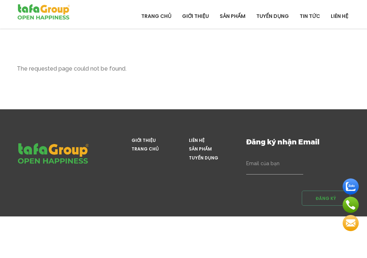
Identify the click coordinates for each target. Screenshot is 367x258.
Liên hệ (339, 16)
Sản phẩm (233, 16)
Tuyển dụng (272, 16)
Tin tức (310, 16)
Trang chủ (156, 16)
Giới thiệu (195, 16)
